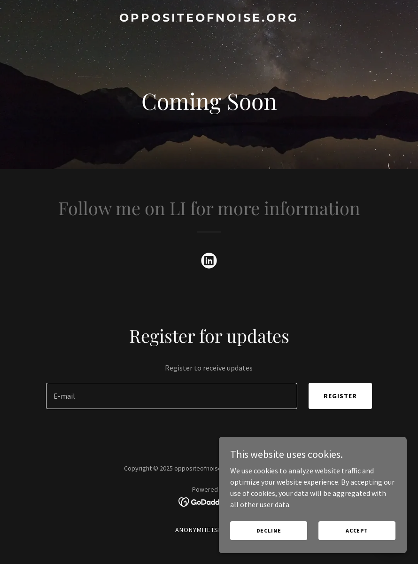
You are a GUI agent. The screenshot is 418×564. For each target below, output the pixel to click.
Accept (357, 530)
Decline (268, 530)
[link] (209, 18)
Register (340, 396)
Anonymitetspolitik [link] (209, 529)
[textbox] (171, 396)
